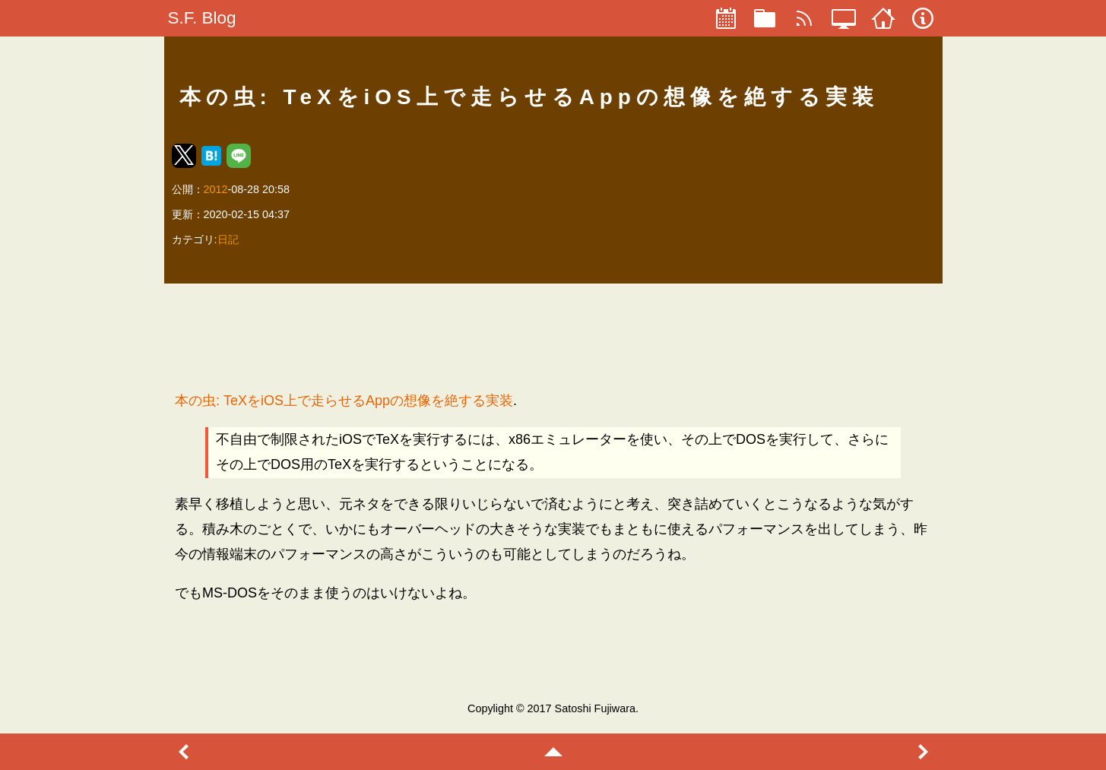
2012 (216, 189)
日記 (228, 239)
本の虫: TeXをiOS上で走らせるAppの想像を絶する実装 (344, 400)
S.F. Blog (202, 17)
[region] (553, 337)
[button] (184, 156)
